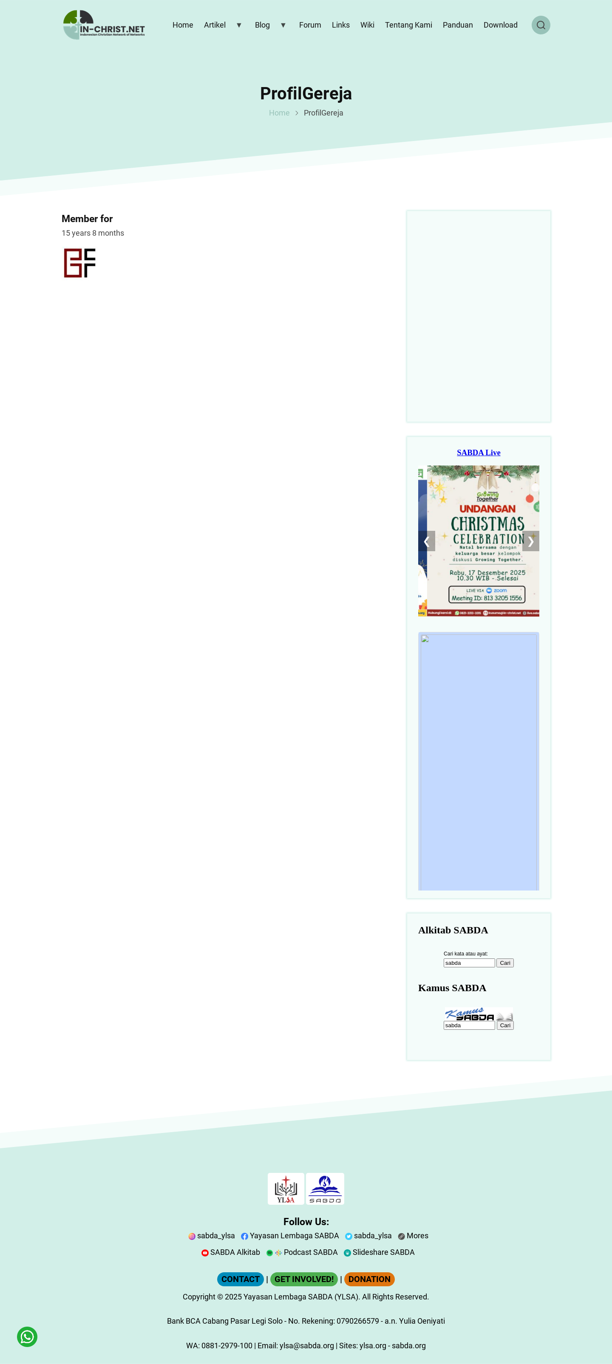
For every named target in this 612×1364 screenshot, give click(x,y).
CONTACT (240, 1279)
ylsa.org (373, 1345)
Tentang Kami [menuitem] (408, 24)
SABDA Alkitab (230, 1252)
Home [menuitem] (183, 24)
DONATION (369, 1279)
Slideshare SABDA (379, 1252)
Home (279, 112)
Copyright (199, 1296)
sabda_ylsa (211, 1235)
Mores (413, 1235)
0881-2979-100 (226, 1345)
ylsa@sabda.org (307, 1345)
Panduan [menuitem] (458, 24)
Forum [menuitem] (310, 24)
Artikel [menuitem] (221, 26)
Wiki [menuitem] (367, 24)
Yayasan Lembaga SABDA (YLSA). (302, 1296)
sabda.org (409, 1345)
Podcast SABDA (302, 1252)
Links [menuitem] (341, 24)
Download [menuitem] (501, 24)
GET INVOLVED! (304, 1279)
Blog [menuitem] (269, 26)
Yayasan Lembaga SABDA (290, 1235)
